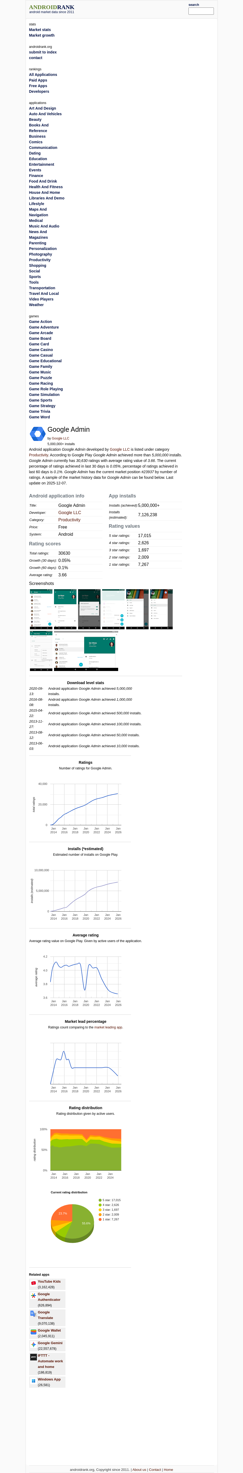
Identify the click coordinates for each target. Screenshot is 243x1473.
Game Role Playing (46, 389)
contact (36, 58)
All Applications (43, 74)
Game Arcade (41, 333)
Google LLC (60, 438)
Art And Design (42, 108)
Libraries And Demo (47, 198)
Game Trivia (39, 411)
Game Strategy (42, 406)
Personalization (43, 248)
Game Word (39, 417)
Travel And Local (44, 293)
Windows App (49, 1379)
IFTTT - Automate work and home (50, 1361)
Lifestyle (36, 204)
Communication (43, 147)
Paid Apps (38, 80)
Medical (36, 220)
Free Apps (38, 86)
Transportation (42, 288)
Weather (36, 305)
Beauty (35, 119)
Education (38, 159)
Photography (40, 254)
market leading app (108, 1027)
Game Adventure (44, 327)
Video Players (41, 299)
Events (35, 170)
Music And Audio (44, 226)
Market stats (40, 30)
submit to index (43, 52)
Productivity (38, 455)
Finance (36, 175)
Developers (39, 91)
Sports (35, 277)
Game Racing (41, 383)
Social (34, 271)
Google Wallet (49, 1330)
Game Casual (41, 355)
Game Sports (40, 400)
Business (37, 136)
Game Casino (41, 350)
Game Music (40, 372)
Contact (155, 1470)
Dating (35, 153)
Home (168, 1470)
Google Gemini (50, 1343)
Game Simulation (44, 394)
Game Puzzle (40, 378)
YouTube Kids (49, 1281)
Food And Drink (43, 181)
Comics (36, 142)
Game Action (40, 321)
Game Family (40, 366)
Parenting (38, 243)
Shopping (38, 265)
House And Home (44, 192)
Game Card (39, 344)
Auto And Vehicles (45, 114)
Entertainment (41, 164)
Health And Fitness (46, 187)
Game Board (40, 338)
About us (139, 1470)
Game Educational (45, 361)
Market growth (42, 35)
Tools (34, 282)
